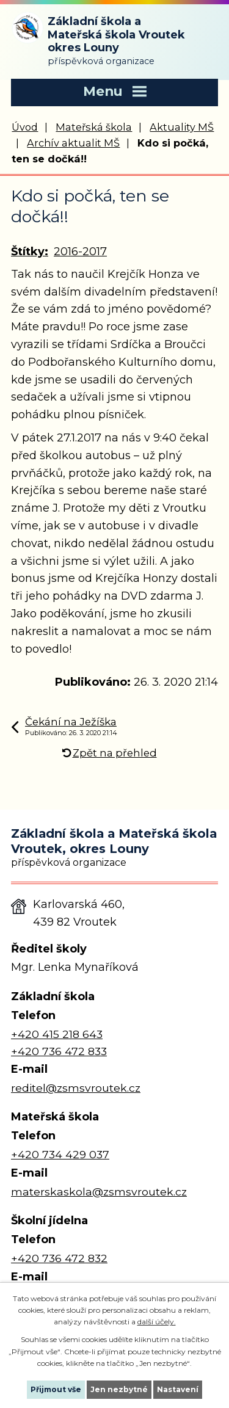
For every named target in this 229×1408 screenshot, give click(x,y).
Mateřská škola (94, 127)
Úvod (25, 127)
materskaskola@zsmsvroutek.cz (99, 1191)
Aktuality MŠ (182, 127)
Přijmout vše (56, 1389)
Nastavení (177, 1389)
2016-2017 (80, 251)
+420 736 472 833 (59, 1051)
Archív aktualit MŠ (73, 143)
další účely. (156, 1321)
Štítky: (29, 251)
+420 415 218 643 (57, 1034)
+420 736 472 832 (59, 1258)
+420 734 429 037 (60, 1154)
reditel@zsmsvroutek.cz (75, 1087)
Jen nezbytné (119, 1389)
